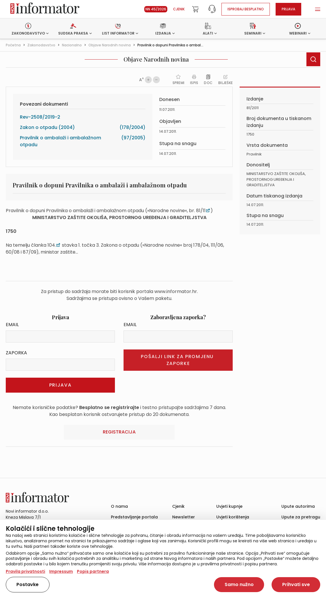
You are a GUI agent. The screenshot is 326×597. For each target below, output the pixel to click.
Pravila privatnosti (25, 571)
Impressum (61, 571)
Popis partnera (93, 571)
